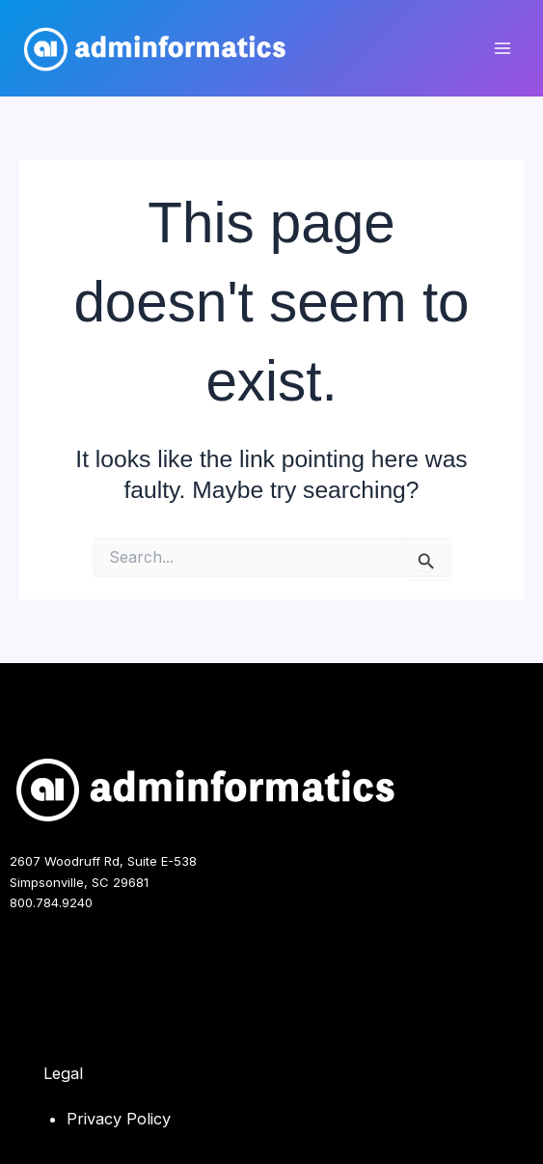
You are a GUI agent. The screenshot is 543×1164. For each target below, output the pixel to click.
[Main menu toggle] (502, 48)
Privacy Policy (119, 1118)
